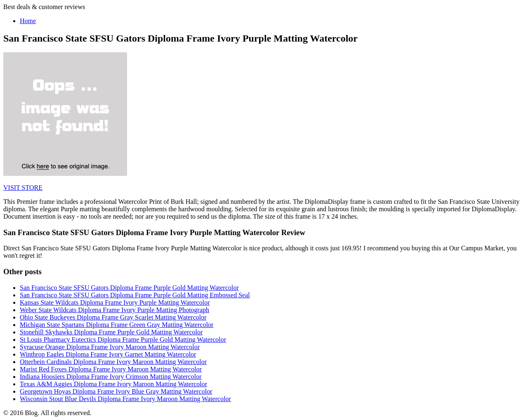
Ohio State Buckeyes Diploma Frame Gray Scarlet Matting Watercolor (113, 317)
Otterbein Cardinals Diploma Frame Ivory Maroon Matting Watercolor (113, 361)
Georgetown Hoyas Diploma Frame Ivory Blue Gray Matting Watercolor (116, 391)
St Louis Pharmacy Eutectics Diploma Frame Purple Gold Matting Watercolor (123, 339)
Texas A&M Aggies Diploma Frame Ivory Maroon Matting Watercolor (113, 383)
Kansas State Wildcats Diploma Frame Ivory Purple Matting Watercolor (115, 302)
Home (28, 20)
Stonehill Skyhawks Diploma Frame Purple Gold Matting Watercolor (111, 332)
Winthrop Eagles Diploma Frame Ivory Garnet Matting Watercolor (108, 354)
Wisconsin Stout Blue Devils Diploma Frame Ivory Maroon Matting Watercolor (125, 398)
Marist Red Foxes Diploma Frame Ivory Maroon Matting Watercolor (111, 369)
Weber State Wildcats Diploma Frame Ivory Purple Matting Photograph (114, 309)
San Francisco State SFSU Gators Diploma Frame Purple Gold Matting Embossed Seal (135, 295)
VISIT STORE (22, 187)
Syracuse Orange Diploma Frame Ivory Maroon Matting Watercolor (110, 346)
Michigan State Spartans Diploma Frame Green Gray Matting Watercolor (116, 324)
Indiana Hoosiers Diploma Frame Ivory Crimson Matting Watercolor (111, 376)
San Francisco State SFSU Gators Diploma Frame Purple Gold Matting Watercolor (129, 287)
